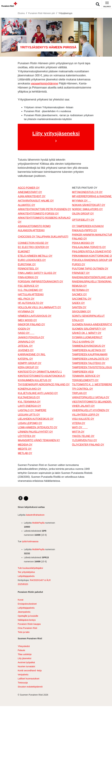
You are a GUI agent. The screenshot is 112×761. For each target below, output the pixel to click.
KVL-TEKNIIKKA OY (29, 401)
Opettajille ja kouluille (28, 616)
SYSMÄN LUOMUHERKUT (87, 337)
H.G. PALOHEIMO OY (30, 290)
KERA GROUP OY (28, 367)
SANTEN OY (79, 307)
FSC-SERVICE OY (28, 286)
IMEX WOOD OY (27, 320)
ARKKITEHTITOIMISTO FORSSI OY (38, 213)
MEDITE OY (25, 449)
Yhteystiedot (24, 646)
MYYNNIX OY (81, 200)
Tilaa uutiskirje (25, 654)
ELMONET (24, 251)
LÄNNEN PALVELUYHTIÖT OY (35, 431)
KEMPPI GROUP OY (29, 363)
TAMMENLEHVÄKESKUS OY (88, 346)
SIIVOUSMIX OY (81, 311)
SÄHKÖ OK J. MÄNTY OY (86, 333)
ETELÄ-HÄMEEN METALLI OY (35, 256)
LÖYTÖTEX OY (26, 436)
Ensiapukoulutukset (27, 604)
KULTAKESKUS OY (29, 397)
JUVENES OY (26, 350)
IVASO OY (26, 333)
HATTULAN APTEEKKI (31, 294)
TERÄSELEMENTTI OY (85, 380)
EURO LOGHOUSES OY (32, 260)
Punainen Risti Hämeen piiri (41, 13)
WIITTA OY (78, 431)
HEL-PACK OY (26, 298)
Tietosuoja (23, 682)
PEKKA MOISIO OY (83, 243)
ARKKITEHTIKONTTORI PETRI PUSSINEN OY (44, 209)
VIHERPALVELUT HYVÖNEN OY (90, 410)
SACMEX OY (79, 294)
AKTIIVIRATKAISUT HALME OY (36, 200)
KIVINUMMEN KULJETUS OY (34, 380)
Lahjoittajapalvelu (26, 576)
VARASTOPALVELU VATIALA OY (90, 397)
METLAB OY (25, 453)
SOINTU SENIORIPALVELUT (88, 316)
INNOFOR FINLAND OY (31, 324)
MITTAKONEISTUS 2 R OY (87, 192)
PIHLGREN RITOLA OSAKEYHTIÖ (91, 251)
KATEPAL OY (25, 358)
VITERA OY (78, 423)
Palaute (21, 650)
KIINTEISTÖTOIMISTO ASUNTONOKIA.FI (41, 376)
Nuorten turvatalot (26, 666)
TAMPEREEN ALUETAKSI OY (89, 350)
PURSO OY (78, 264)
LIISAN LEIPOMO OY (30, 423)
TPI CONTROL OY (82, 388)
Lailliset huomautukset (28, 678)
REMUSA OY (79, 286)
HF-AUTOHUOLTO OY (30, 303)
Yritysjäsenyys (65, 13)
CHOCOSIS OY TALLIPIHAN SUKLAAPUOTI (43, 236)
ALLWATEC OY (26, 205)
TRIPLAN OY (79, 393)
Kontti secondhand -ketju (30, 670)
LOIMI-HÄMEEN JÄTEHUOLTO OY (37, 427)
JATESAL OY (25, 346)
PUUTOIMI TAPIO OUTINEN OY (90, 268)
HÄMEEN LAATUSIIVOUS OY (34, 316)
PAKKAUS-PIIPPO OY (84, 230)
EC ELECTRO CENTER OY (33, 247)
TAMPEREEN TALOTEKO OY (88, 363)
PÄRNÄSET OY (81, 273)
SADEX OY (78, 303)
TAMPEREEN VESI (83, 371)
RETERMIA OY (80, 290)
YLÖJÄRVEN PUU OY (84, 440)
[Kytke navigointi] (107, 4)
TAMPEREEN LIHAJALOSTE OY (90, 358)
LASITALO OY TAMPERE (32, 410)
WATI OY (80, 427)
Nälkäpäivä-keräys (27, 620)
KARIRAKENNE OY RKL (32, 354)
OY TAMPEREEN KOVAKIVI (88, 226)
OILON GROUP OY (83, 213)
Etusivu (21, 13)
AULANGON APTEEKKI (31, 230)
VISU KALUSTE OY (83, 419)
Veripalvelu (23, 674)
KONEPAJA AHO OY (29, 388)
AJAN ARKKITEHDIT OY (32, 196)
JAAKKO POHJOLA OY (31, 337)
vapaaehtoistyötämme (44, 83)
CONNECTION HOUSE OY (33, 243)
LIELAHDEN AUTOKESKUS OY (36, 419)
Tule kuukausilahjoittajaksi (30, 568)
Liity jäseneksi (24, 658)
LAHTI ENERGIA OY (29, 406)
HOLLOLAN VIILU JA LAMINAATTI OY (39, 307)
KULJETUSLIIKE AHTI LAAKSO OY (38, 393)
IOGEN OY (24, 328)
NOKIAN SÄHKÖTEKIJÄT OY (88, 205)
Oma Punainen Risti (27, 628)
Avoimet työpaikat (26, 662)
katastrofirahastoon (35, 515)
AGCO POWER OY (29, 187)
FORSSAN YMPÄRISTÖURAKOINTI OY (40, 281)
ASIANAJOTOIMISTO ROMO (34, 226)
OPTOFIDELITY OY (83, 219)
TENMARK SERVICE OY (86, 376)
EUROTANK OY (27, 264)
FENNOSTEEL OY (28, 268)
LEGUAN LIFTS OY (29, 414)
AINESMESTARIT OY (30, 192)
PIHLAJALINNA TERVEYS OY (89, 247)
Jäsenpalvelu (24, 612)
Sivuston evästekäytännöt (30, 686)
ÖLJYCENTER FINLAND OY (88, 444)
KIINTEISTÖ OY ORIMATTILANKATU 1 (40, 371)
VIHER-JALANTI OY (83, 406)
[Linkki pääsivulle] (8, 4)
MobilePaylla (38, 523)
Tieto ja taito (24, 632)
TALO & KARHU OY (83, 341)
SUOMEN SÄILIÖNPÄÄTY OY (89, 328)
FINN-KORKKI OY (28, 277)
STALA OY (78, 320)
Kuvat (20, 600)
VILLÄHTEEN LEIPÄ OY (85, 414)
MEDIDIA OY (25, 444)
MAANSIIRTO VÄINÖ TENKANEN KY (39, 440)
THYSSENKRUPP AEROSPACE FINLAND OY (44, 384)
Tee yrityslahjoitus (26, 572)
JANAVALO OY (26, 341)
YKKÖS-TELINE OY (83, 436)
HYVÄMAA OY (26, 311)
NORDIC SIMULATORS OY (87, 209)
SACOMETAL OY (81, 298)
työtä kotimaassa (30, 541)
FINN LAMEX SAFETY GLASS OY (37, 273)
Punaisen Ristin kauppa (29, 624)
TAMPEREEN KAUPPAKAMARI (89, 354)
